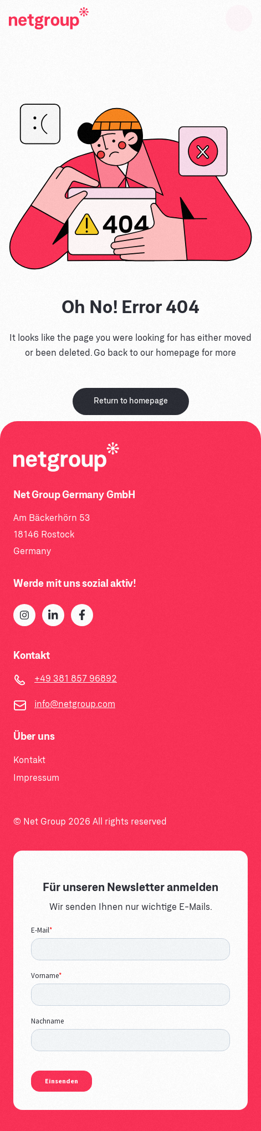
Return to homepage (131, 401)
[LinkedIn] (53, 615)
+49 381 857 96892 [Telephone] (75, 679)
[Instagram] (24, 615)
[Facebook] (82, 615)
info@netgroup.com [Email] (74, 704)
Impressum (36, 778)
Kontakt (29, 760)
